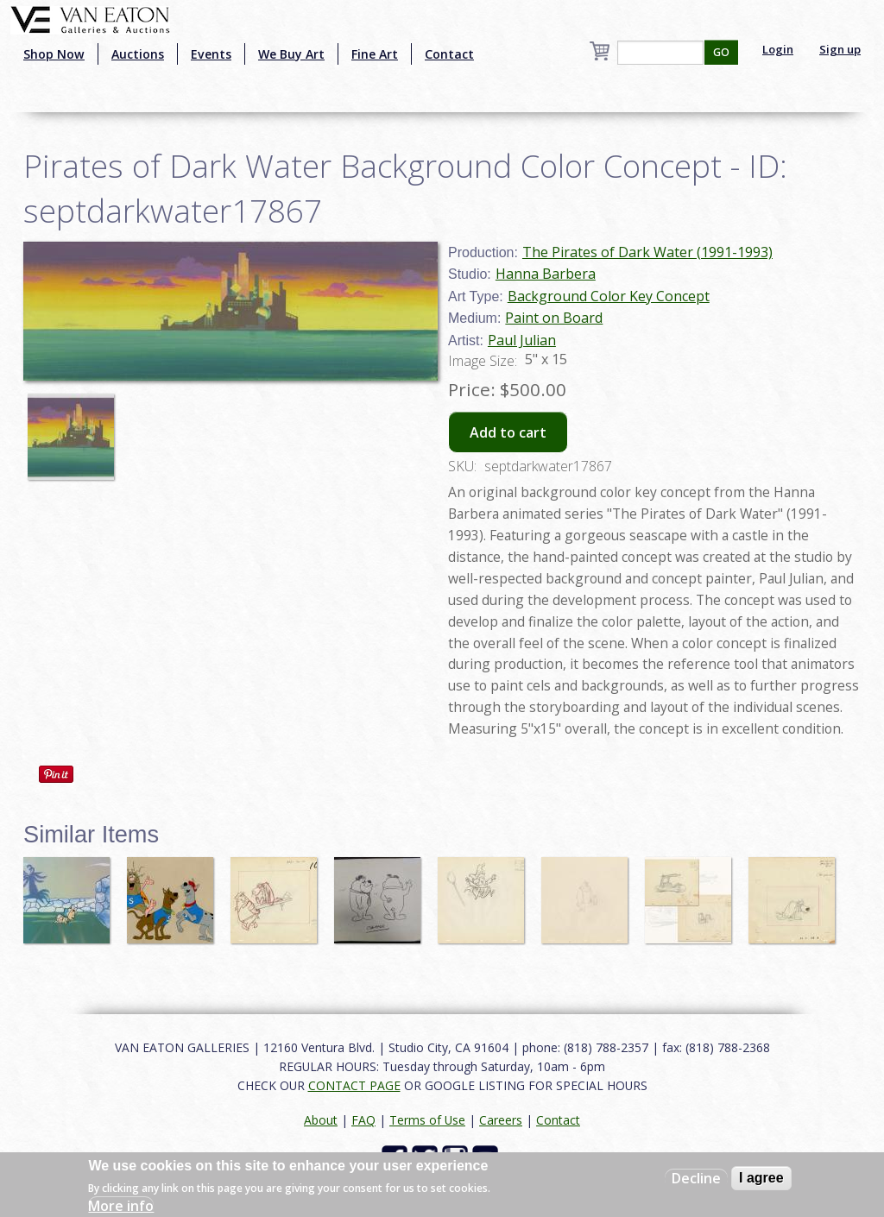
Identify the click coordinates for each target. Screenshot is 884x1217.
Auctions (137, 54)
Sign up (840, 49)
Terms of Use (427, 1120)
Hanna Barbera (546, 273)
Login (777, 49)
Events (211, 54)
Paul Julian (522, 340)
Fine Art (374, 54)
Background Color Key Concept (609, 296)
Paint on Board (554, 317)
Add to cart (508, 432)
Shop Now (54, 54)
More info (121, 1205)
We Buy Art (291, 54)
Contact (449, 54)
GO (721, 52)
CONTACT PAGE (354, 1085)
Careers (500, 1120)
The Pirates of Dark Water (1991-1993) (647, 252)
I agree (761, 1177)
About (321, 1120)
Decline (696, 1178)
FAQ (363, 1120)
